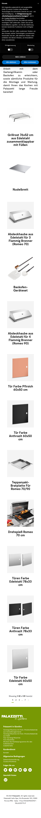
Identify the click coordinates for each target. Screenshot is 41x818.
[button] (38, 3)
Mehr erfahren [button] (20, 57)
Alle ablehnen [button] (11, 62)
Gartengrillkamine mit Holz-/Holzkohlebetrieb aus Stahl (20, 735)
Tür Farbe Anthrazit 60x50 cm (20, 436)
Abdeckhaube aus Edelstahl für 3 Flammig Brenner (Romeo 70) (20, 239)
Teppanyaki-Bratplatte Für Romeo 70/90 (21, 486)
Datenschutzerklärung (11, 760)
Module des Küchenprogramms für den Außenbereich (17, 743)
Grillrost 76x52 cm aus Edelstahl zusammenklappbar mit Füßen (20, 140)
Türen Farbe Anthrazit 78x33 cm (20, 631)
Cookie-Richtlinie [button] (10, 18)
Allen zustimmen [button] (30, 62)
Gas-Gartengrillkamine (11, 738)
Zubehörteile (8, 746)
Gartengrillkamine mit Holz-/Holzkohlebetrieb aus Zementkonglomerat (20, 731)
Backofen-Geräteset (20, 289)
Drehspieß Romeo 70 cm (20, 534)
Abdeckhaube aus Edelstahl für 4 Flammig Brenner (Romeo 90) (20, 338)
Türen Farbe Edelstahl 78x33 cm (20, 582)
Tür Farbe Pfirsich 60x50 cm (20, 388)
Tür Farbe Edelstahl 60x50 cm (20, 681)
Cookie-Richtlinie (9, 762)
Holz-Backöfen (8, 740)
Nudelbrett (20, 189)
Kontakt (6, 753)
